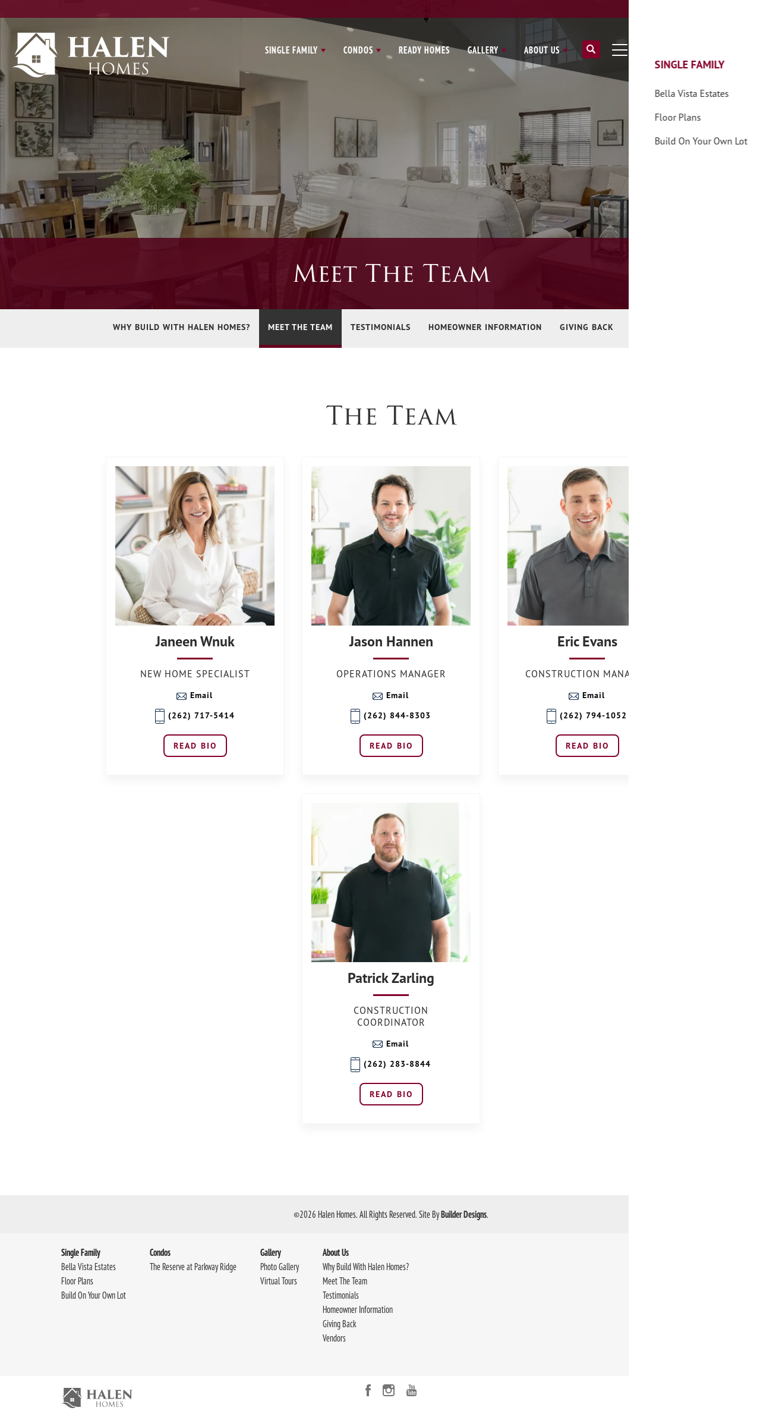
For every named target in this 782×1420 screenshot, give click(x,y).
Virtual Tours (278, 1280)
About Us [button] (542, 49)
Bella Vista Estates (88, 1266)
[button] (591, 54)
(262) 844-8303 (391, 716)
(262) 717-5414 (195, 716)
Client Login (667, 9)
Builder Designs (464, 1214)
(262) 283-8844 (391, 1064)
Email (194, 695)
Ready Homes (424, 49)
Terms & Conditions (679, 1333)
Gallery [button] (483, 49)
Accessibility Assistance (685, 1347)
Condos (160, 1252)
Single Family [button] (291, 49)
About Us (336, 1252)
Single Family (80, 1252)
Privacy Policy (671, 1318)
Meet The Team (300, 327)
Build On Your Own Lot (93, 1295)
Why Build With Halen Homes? (181, 327)
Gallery (270, 1252)
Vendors (651, 327)
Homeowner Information (485, 327)
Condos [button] (358, 49)
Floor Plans (77, 1280)
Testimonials (381, 327)
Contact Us (720, 9)
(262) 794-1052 (587, 716)
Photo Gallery (279, 1266)
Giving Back (587, 327)
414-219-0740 (695, 1295)
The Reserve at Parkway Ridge (193, 1266)
